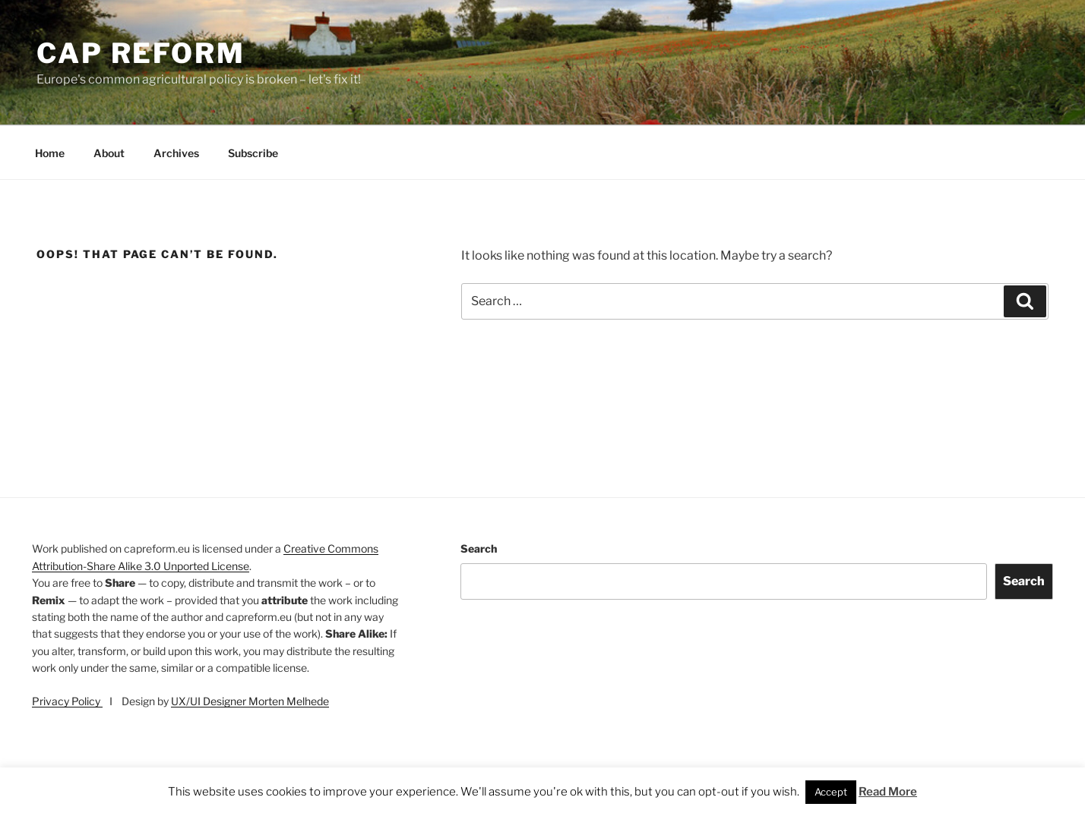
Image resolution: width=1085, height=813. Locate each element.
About (109, 153)
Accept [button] (831, 792)
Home (50, 153)
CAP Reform (140, 53)
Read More (888, 792)
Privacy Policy (67, 701)
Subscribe (253, 153)
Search (478, 548)
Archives (176, 153)
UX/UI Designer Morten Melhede (250, 701)
